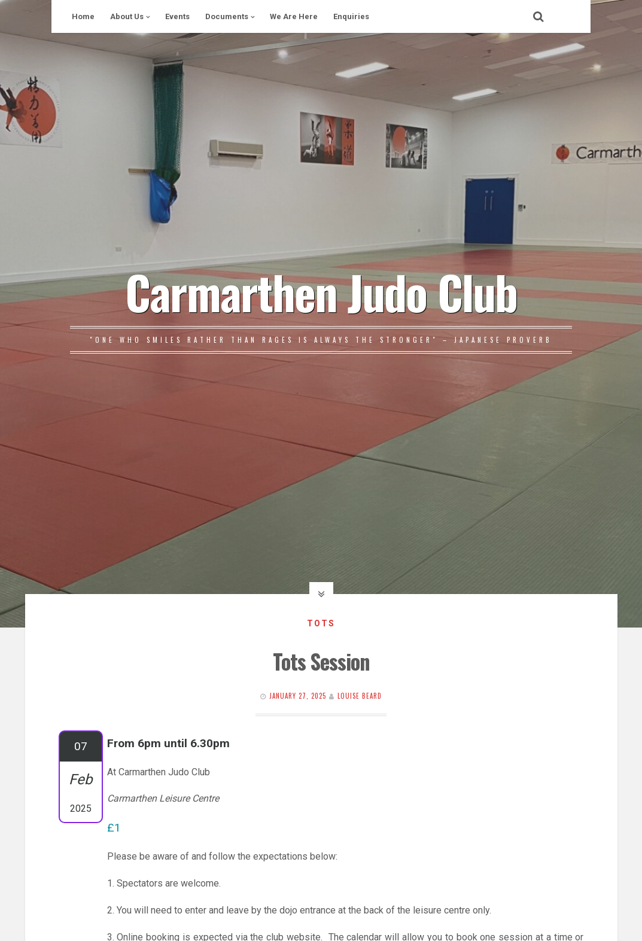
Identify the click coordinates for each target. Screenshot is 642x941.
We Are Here (294, 16)
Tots (321, 623)
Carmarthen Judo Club (321, 291)
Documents (226, 16)
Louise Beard (359, 696)
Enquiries (351, 16)
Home (83, 16)
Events (177, 16)
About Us (127, 16)
